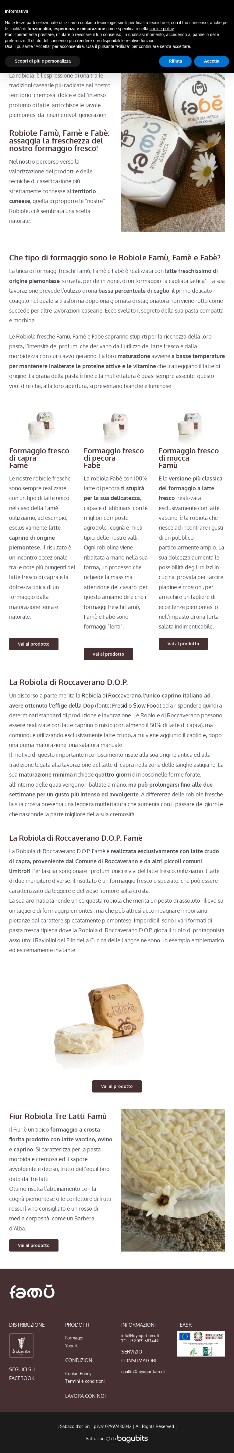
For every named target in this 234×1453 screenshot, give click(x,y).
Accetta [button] (211, 61)
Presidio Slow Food (136, 705)
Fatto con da (117, 1438)
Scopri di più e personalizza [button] (43, 61)
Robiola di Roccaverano (111, 695)
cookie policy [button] (162, 28)
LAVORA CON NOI (85, 1396)
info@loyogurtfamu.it (140, 1335)
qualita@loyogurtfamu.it (143, 1371)
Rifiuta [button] (175, 61)
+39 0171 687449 (143, 1340)
